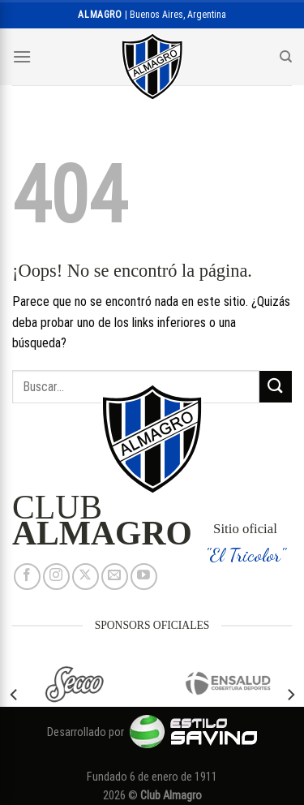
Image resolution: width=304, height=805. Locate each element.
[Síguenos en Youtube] (144, 576)
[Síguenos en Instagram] (56, 576)
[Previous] (14, 694)
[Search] (286, 56)
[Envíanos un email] (114, 576)
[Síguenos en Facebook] (27, 576)
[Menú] (22, 56)
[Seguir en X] (85, 576)
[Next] (290, 694)
